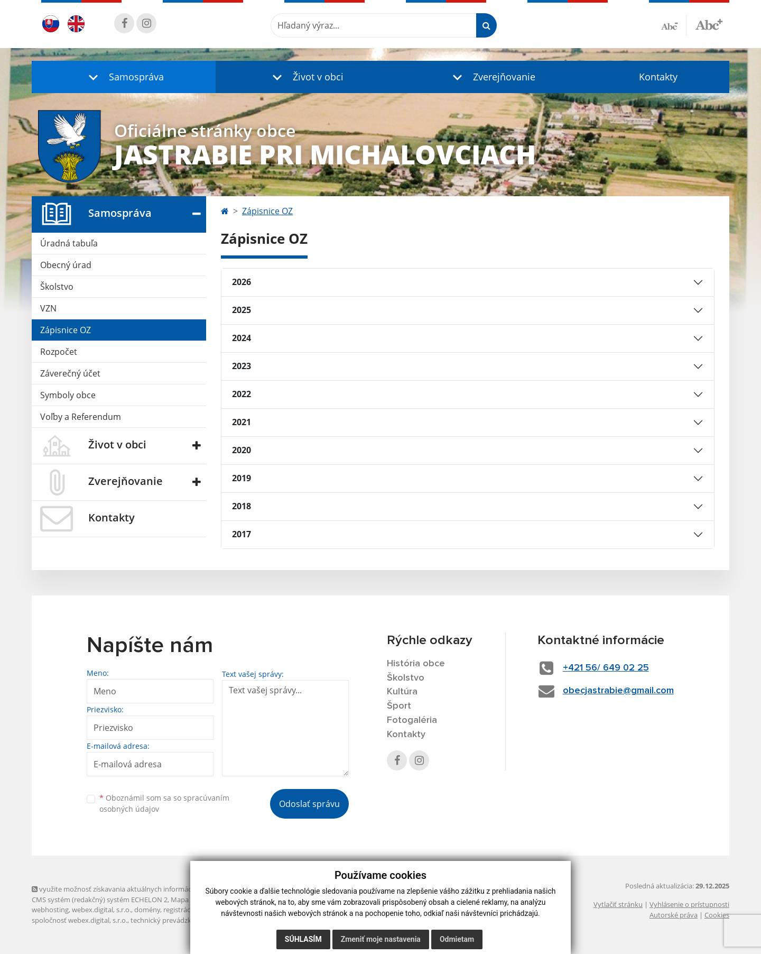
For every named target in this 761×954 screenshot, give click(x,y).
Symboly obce (68, 395)
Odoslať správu (309, 804)
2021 (241, 422)
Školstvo (56, 286)
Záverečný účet (70, 373)
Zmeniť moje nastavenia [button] (381, 939)
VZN (48, 308)
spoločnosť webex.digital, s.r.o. (79, 920)
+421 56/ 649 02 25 (606, 668)
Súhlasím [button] (303, 939)
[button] (124, 77)
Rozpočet (58, 351)
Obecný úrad (65, 265)
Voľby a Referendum (80, 417)
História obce (416, 663)
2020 (241, 450)
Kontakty (658, 76)
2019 (241, 478)
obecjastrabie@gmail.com (618, 690)
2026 (241, 282)
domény (147, 909)
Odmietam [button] (457, 939)
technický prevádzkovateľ (171, 920)
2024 (241, 338)
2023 (241, 366)
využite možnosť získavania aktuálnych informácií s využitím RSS (136, 889)
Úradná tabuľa (69, 243)
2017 (241, 534)
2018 (241, 506)
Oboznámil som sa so (164, 803)
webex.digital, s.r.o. (101, 909)
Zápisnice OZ (65, 330)
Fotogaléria (412, 720)
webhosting (50, 909)
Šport (399, 706)
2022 (241, 394)
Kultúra (402, 691)
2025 (241, 310)
